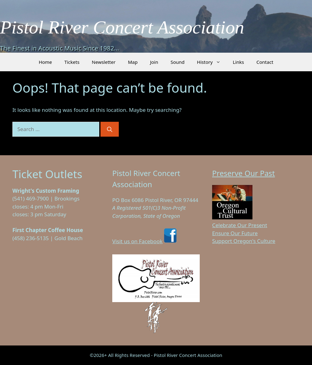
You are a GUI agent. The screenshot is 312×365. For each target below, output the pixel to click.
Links (238, 62)
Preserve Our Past (243, 173)
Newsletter (103, 62)
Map (132, 62)
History (212, 62)
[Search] (109, 129)
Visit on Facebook (34, 245)
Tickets (72, 62)
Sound (178, 62)
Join (154, 62)
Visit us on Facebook (145, 241)
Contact (264, 62)
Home (45, 62)
